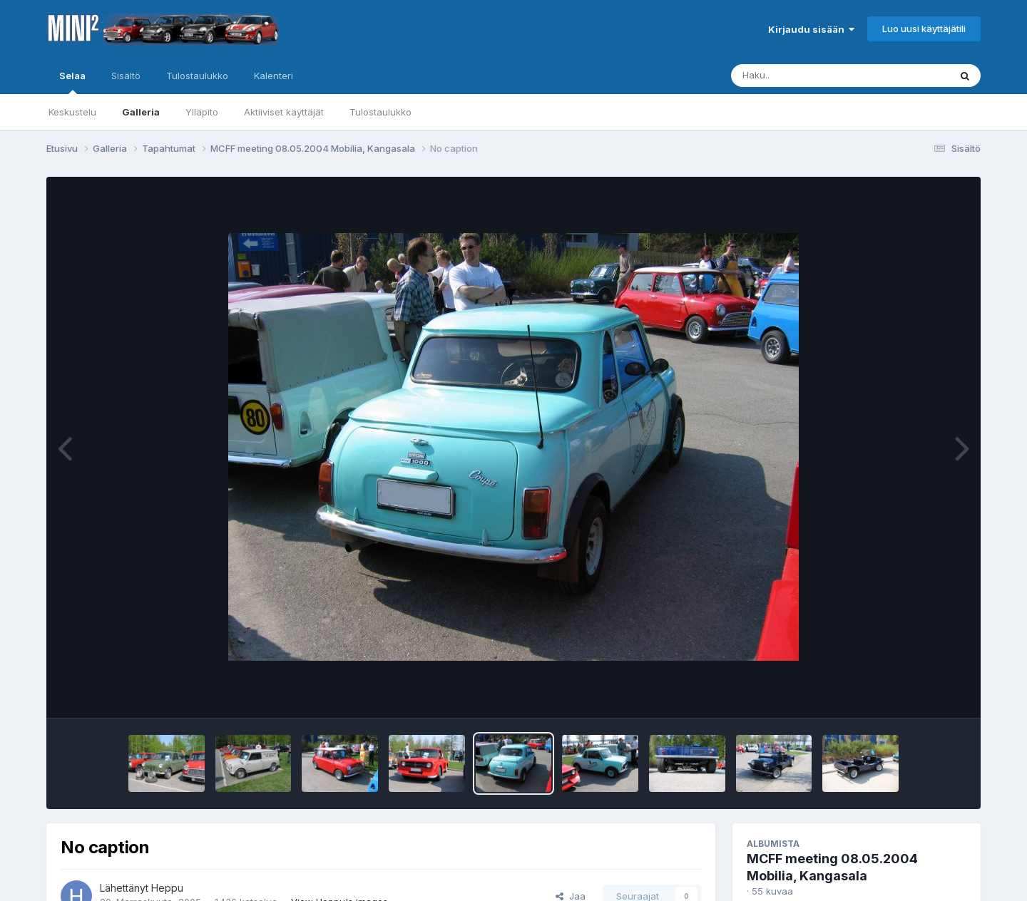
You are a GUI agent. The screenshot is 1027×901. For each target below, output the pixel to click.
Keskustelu (72, 112)
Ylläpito (201, 112)
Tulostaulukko (380, 112)
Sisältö (125, 75)
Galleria (141, 112)
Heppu (167, 888)
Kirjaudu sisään (811, 29)
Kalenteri (273, 75)
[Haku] (813, 75)
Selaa (72, 82)
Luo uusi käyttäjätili (924, 28)
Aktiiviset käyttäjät (284, 112)
